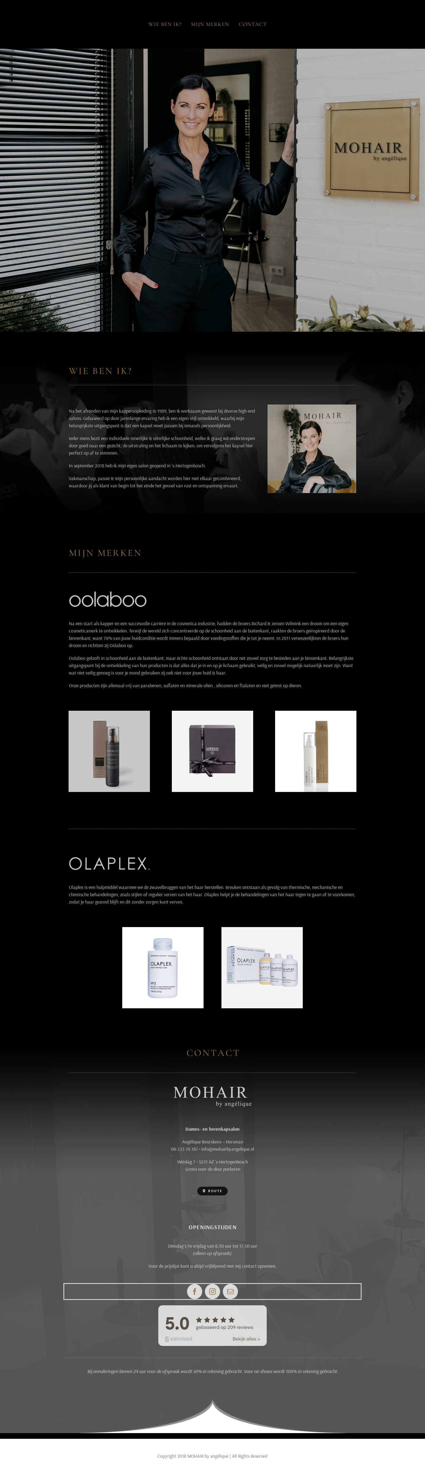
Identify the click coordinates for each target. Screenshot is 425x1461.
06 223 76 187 (184, 1149)
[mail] (230, 1291)
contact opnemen (258, 1266)
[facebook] (194, 1291)
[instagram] (212, 1291)
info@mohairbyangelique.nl (227, 1149)
